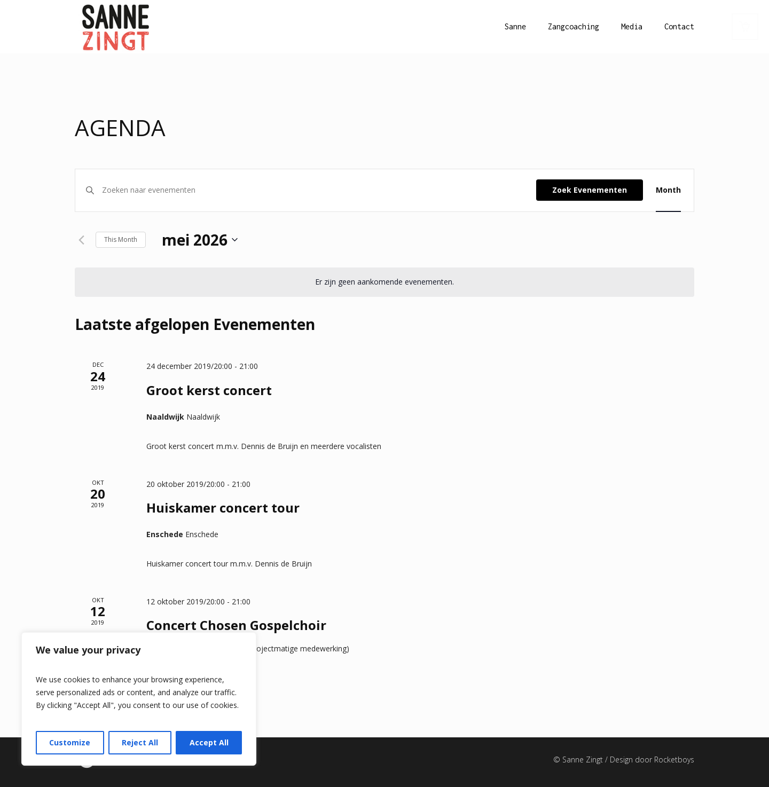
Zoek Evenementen (589, 190)
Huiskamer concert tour (223, 507)
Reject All (140, 742)
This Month (120, 239)
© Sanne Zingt (579, 759)
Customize (69, 742)
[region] (138, 699)
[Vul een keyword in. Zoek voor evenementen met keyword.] (319, 190)
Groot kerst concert (209, 390)
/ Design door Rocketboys (649, 759)
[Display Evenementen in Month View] (668, 190)
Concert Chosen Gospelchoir (236, 625)
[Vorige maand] (81, 239)
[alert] (384, 282)
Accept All (209, 742)
